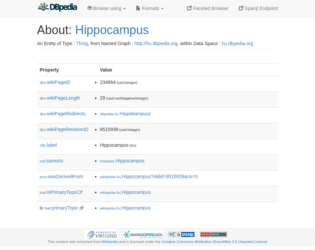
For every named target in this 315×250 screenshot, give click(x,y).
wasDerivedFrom (62, 176)
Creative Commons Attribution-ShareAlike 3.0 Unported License (214, 242)
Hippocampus (112, 30)
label (48, 145)
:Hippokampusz (125, 113)
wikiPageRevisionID (64, 129)
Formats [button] (150, 8)
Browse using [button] (106, 8)
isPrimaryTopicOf (61, 192)
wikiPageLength (60, 98)
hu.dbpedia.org (237, 43)
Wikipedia (110, 242)
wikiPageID (55, 82)
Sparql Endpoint (258, 8)
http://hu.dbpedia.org (156, 43)
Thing (82, 43)
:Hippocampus (122, 160)
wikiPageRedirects (63, 113)
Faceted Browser (208, 8)
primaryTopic (61, 208)
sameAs (51, 160)
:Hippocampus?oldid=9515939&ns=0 (149, 176)
